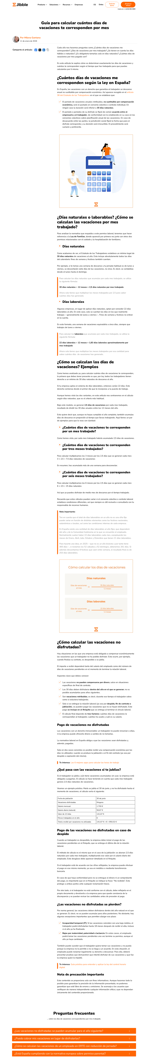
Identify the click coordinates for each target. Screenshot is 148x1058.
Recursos (66, 4)
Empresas (79, 4)
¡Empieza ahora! (128, 5)
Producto (41, 4)
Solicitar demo (112, 5)
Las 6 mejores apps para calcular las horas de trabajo (95, 762)
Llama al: (126, 9)
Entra (101, 4)
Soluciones (53, 4)
